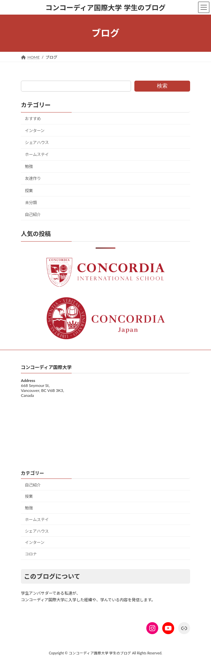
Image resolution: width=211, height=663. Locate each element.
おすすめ (33, 118)
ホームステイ (37, 154)
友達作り (33, 178)
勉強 (29, 166)
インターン (34, 130)
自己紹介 (33, 214)
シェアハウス (37, 142)
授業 (29, 190)
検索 (162, 86)
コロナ (31, 554)
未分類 (31, 202)
